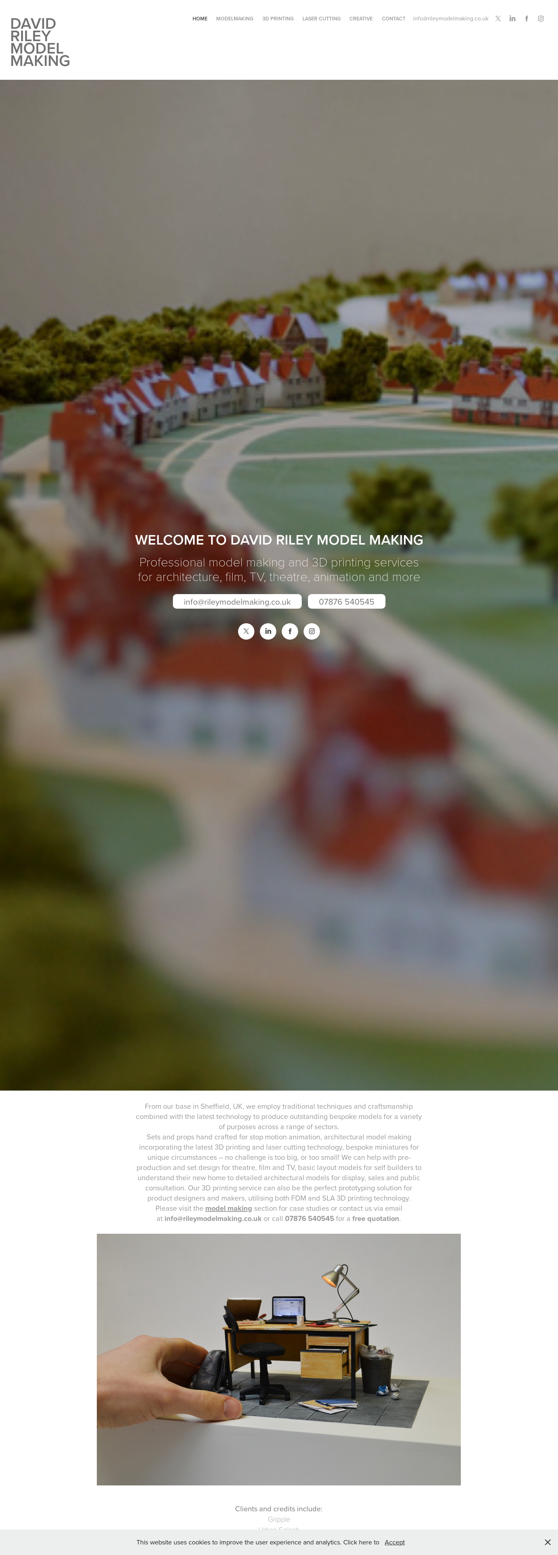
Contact (393, 18)
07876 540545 (347, 601)
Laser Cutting (321, 18)
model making (228, 1208)
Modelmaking (234, 18)
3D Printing (278, 18)
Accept (395, 1542)
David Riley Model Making (40, 41)
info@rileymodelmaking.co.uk (450, 18)
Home (200, 18)
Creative (361, 18)
